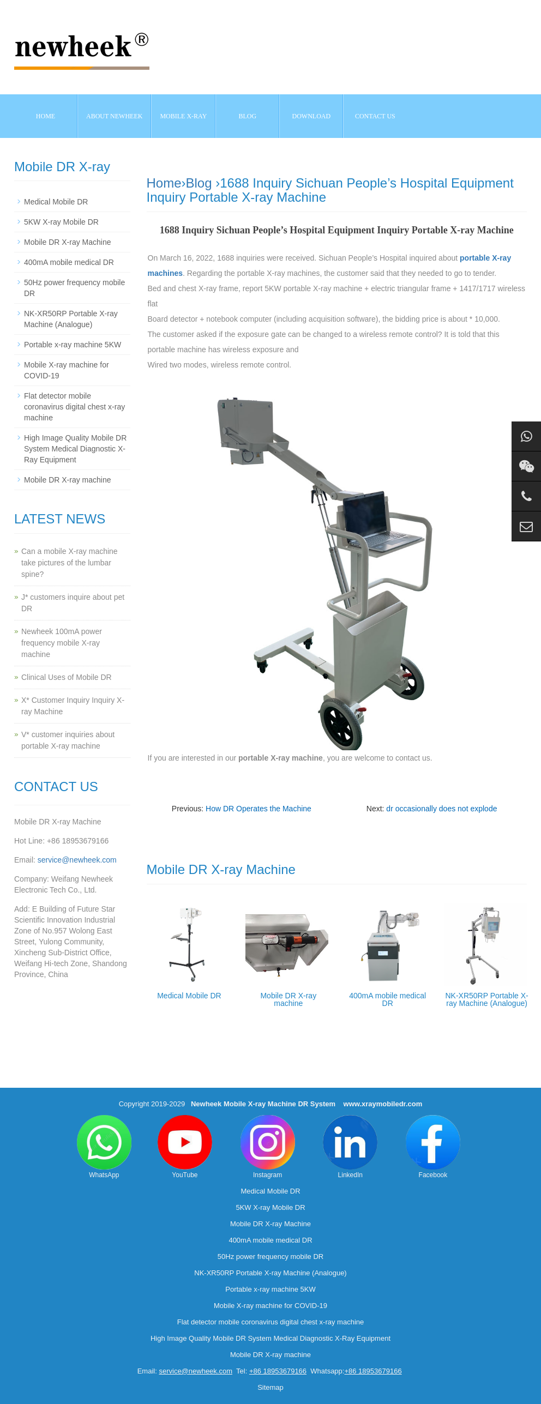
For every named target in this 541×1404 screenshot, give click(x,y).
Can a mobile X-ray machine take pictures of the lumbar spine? (69, 563)
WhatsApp (104, 1147)
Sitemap (270, 1387)
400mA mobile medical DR (387, 999)
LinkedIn (350, 1147)
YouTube (185, 1147)
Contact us (375, 116)
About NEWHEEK (114, 116)
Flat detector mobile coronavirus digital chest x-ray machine (74, 406)
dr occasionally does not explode (441, 808)
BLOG (248, 116)
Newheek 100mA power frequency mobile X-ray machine (61, 643)
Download (311, 116)
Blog (199, 183)
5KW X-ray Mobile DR (61, 222)
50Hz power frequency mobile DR (270, 1256)
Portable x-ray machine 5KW (72, 344)
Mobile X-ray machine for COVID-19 (270, 1305)
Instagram (268, 1147)
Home (45, 116)
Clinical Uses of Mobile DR (66, 677)
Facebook (433, 1147)
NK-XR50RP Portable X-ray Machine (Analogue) (486, 999)
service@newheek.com (77, 859)
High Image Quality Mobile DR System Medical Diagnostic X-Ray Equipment (75, 448)
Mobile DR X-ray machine (288, 999)
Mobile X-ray (183, 116)
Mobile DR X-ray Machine (67, 242)
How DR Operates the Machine (258, 808)
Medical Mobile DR (189, 995)
